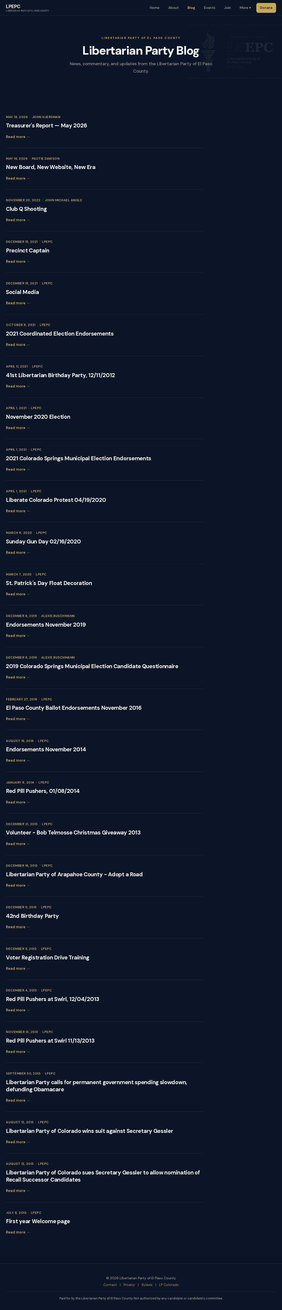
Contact (110, 1285)
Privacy (129, 1285)
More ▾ (245, 7)
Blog (191, 7)
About (173, 7)
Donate (266, 7)
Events (209, 7)
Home (154, 7)
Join (227, 7)
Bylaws (147, 1285)
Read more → (18, 137)
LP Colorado (169, 1285)
